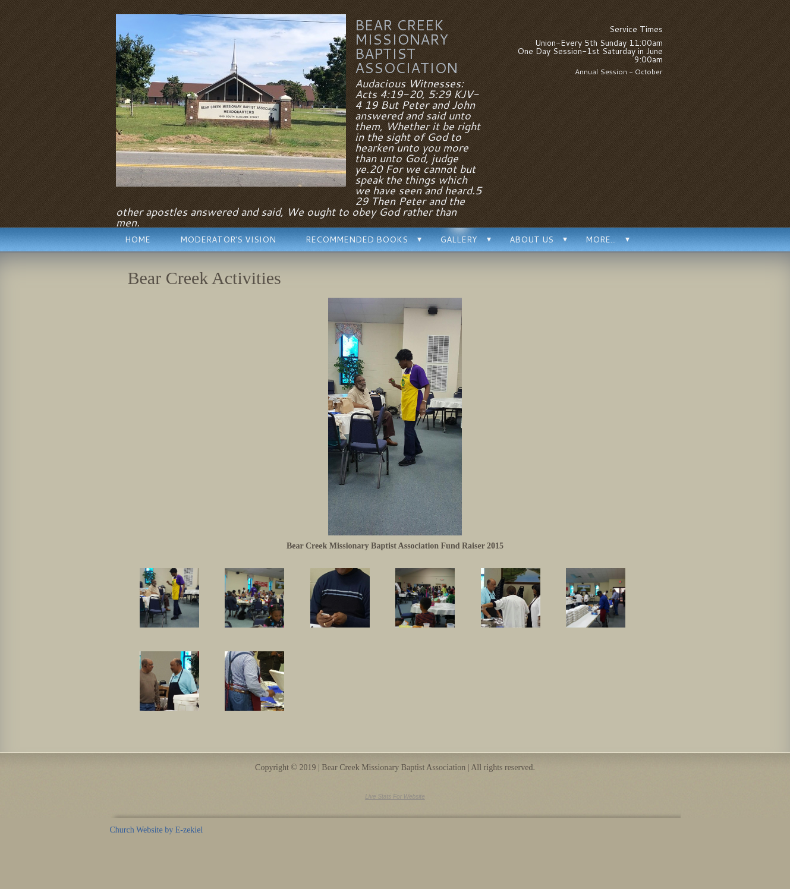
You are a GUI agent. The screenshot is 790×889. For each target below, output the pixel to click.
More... (601, 239)
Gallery (458, 239)
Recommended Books (357, 239)
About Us (531, 239)
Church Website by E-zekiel (156, 829)
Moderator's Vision (228, 239)
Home (137, 239)
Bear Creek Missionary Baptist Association (406, 46)
